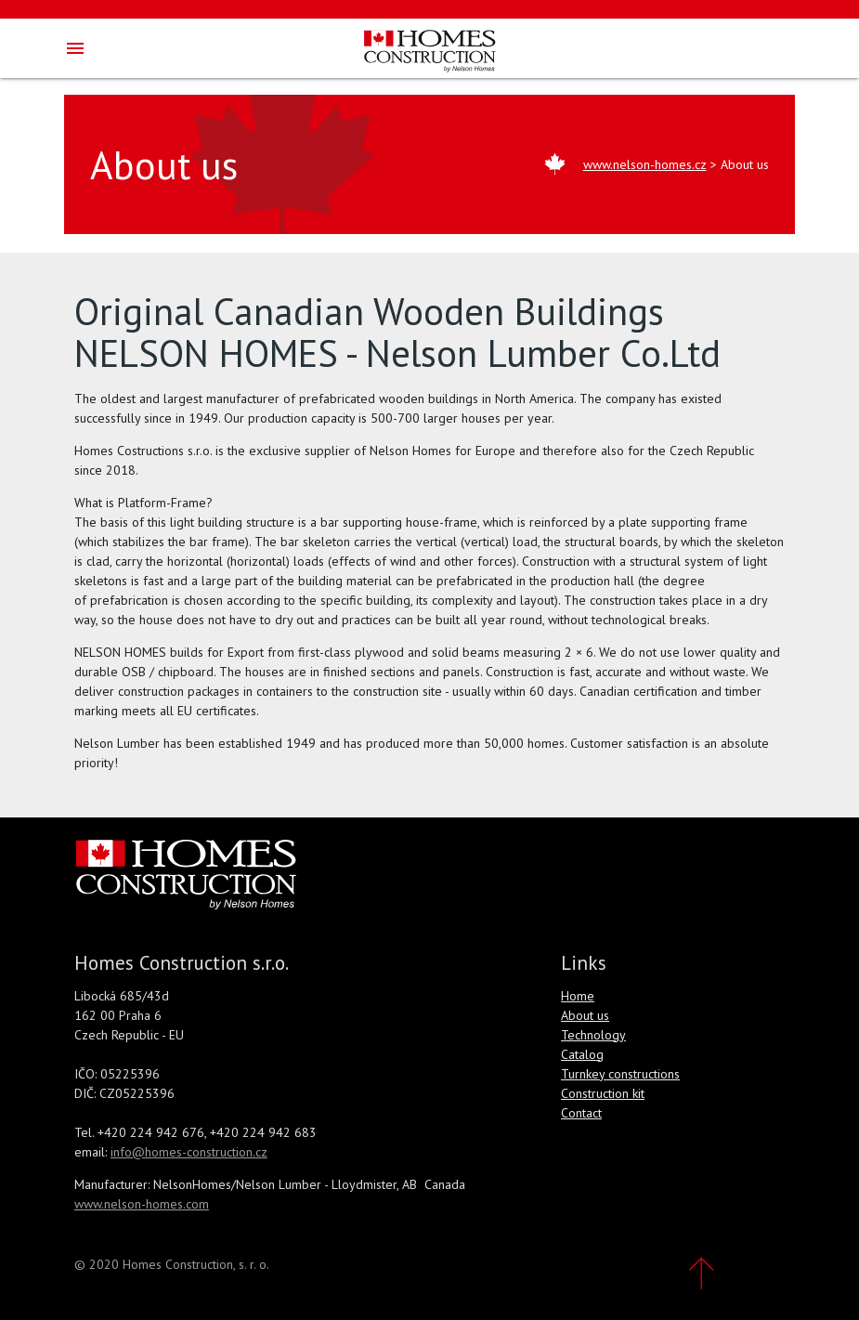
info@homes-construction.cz (189, 1152)
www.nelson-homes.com (141, 1204)
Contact (581, 1112)
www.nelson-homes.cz (645, 164)
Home (577, 995)
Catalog (582, 1054)
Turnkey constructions (620, 1073)
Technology (593, 1034)
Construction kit (602, 1093)
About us (585, 1015)
